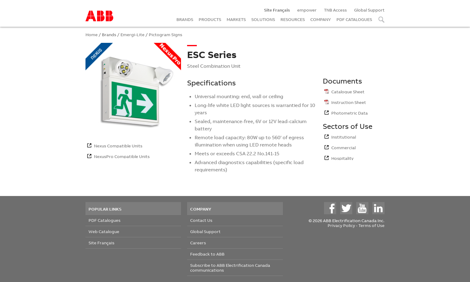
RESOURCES (292, 19)
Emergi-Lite (132, 34)
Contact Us (201, 220)
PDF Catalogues (104, 220)
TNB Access (335, 10)
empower (307, 10)
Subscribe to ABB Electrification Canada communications (230, 267)
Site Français (101, 243)
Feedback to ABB (207, 254)
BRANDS (184, 19)
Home (91, 34)
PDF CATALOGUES (354, 19)
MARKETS (236, 19)
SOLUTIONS (263, 19)
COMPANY (320, 19)
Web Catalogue (104, 231)
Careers (198, 243)
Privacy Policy (341, 225)
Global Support (369, 10)
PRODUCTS (210, 19)
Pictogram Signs (165, 34)
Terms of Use (371, 225)
